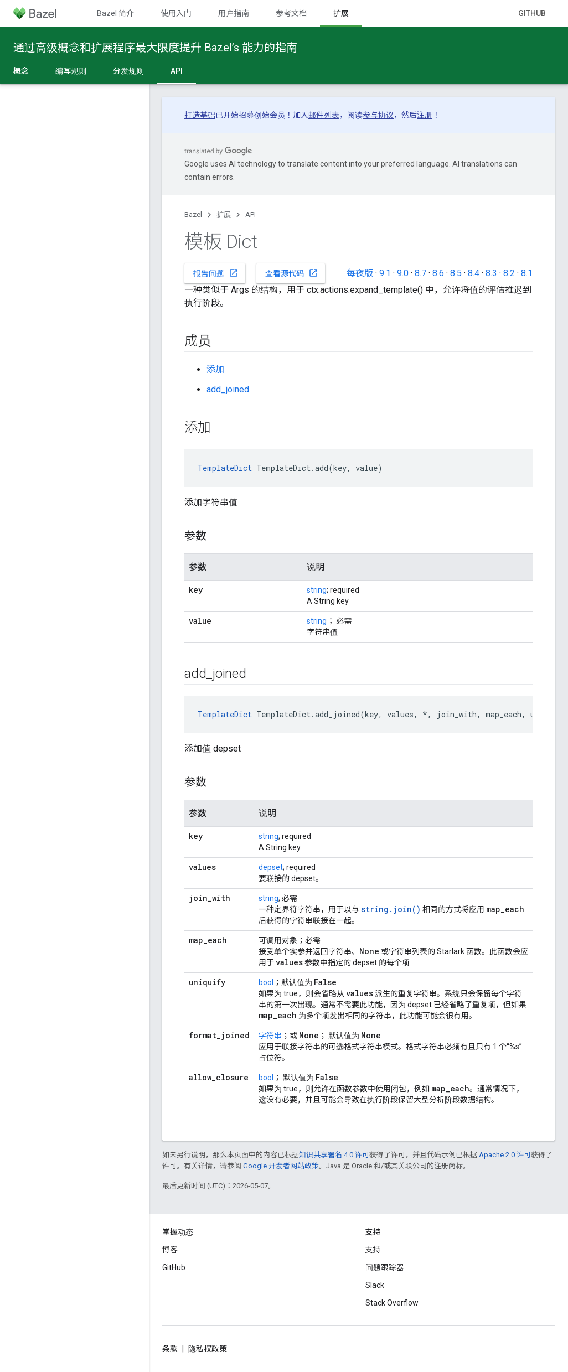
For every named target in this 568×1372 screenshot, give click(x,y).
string (317, 590)
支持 (373, 1249)
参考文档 (291, 13)
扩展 (223, 214)
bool (266, 982)
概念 (21, 70)
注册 (424, 115)
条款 (170, 1348)
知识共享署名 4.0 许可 (334, 1155)
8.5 (456, 273)
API (250, 214)
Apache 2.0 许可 (505, 1155)
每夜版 (360, 273)
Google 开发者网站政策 (281, 1166)
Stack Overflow (392, 1302)
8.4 (473, 273)
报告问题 (216, 273)
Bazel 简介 (115, 13)
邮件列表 (323, 115)
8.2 (509, 273)
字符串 (270, 1035)
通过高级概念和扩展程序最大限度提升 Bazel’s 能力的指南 (155, 47)
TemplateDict (225, 468)
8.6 (438, 273)
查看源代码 (291, 273)
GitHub (532, 13)
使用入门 (176, 13)
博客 (170, 1249)
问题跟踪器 (384, 1267)
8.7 (420, 273)
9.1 (385, 273)
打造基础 (199, 115)
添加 (215, 369)
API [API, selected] (177, 70)
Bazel (193, 214)
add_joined (227, 389)
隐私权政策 (207, 1348)
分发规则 (128, 70)
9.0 (403, 273)
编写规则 (70, 70)
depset (271, 867)
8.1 (527, 273)
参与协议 (378, 115)
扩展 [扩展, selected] (341, 13)
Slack (374, 1285)
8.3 (491, 273)
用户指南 (233, 13)
